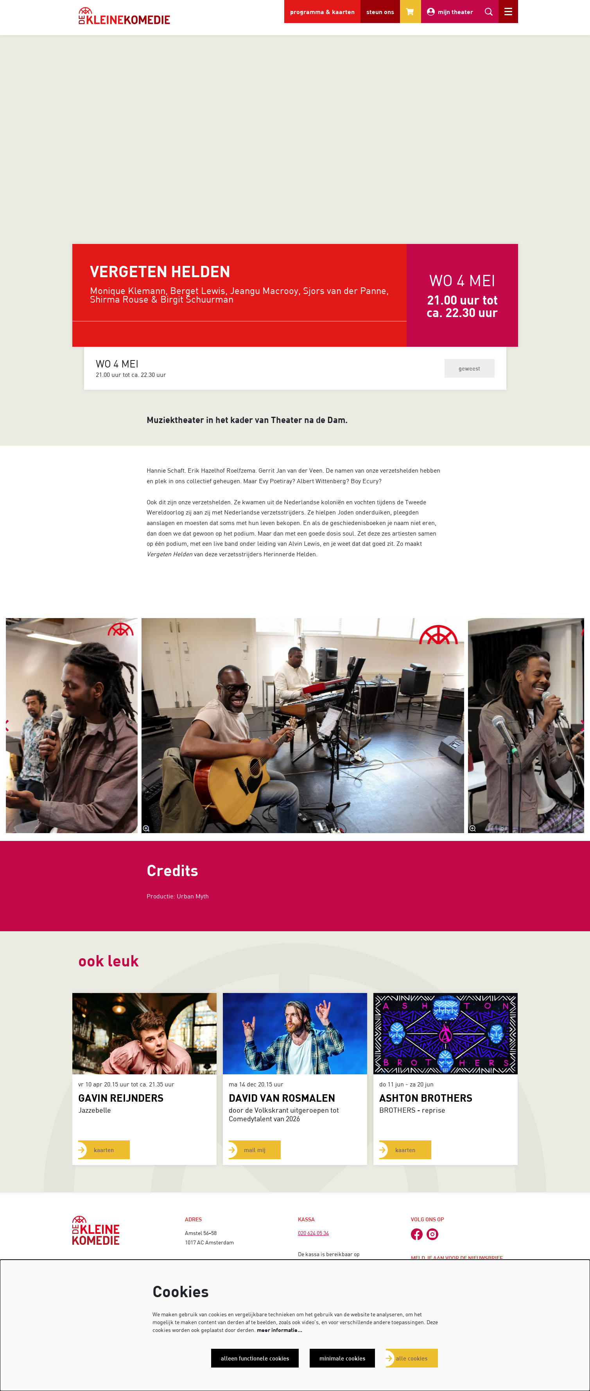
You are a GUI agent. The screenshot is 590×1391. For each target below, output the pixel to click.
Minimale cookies (341, 1358)
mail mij (255, 1149)
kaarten (104, 1149)
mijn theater (450, 12)
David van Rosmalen (282, 1098)
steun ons (380, 11)
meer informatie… (279, 1329)
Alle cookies (411, 1358)
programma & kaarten (322, 11)
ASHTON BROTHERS (425, 1098)
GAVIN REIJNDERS (120, 1098)
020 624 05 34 (313, 1233)
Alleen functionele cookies (253, 1358)
